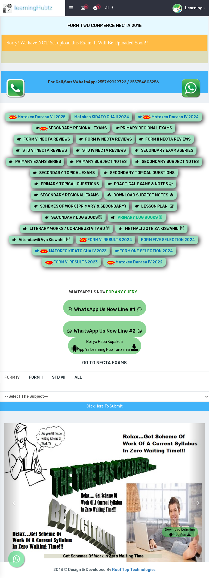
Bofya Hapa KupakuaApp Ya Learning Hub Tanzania (105, 345)
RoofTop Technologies (134, 569)
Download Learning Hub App (180, 532)
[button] (12, 498)
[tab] (12, 377)
